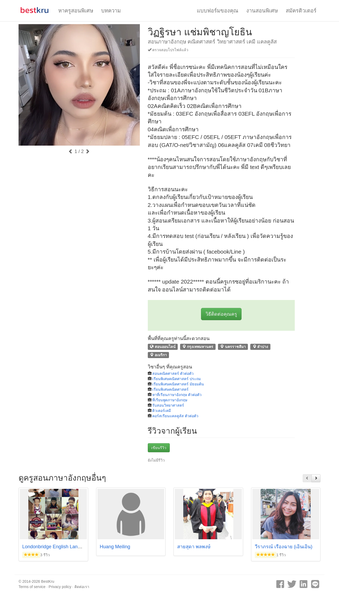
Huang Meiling (115, 546)
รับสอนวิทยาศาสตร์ (168, 405)
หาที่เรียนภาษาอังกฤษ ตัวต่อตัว (177, 395)
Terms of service (32, 587)
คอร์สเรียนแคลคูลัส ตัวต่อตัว (175, 416)
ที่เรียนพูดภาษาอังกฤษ (169, 400)
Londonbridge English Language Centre (64, 546)
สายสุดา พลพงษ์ (194, 546)
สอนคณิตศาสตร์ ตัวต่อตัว (173, 373)
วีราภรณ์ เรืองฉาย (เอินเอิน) (284, 546)
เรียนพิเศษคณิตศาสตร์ (170, 389)
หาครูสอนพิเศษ (75, 11)
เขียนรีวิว (158, 448)
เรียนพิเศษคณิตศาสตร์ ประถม (176, 379)
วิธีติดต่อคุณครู (221, 314)
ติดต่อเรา (81, 587)
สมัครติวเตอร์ (301, 11)
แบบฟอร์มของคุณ (217, 11)
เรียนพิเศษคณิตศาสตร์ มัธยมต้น (178, 384)
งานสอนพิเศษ (262, 11)
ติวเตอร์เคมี (161, 410)
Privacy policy (60, 587)
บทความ (111, 11)
